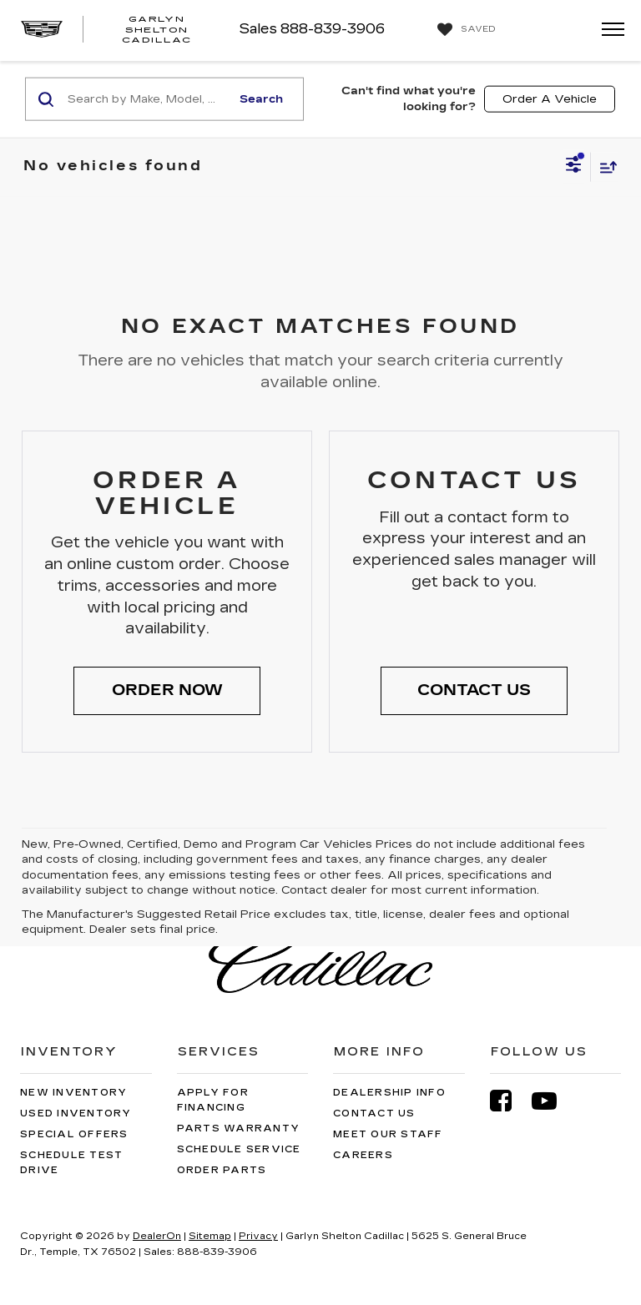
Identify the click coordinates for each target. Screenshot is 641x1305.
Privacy (258, 1236)
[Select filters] (573, 167)
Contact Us (374, 1113)
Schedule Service (239, 1149)
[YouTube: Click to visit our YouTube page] (552, 1101)
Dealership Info (389, 1092)
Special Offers (74, 1134)
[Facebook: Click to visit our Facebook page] (509, 1101)
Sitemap (210, 1236)
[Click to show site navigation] (607, 30)
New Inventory (73, 1092)
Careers (363, 1155)
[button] (166, 691)
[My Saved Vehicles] (464, 30)
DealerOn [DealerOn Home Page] (157, 1236)
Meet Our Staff (388, 1134)
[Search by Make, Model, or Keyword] (146, 99)
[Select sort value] (604, 166)
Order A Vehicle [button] (549, 98)
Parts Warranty (238, 1128)
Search (261, 98)
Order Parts (222, 1170)
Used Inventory (76, 1113)
